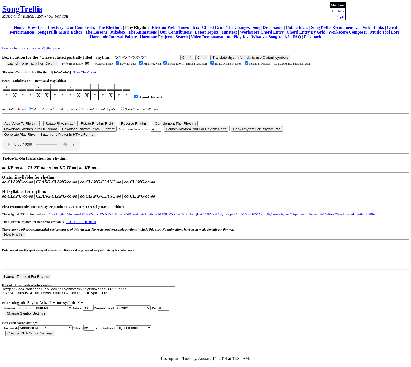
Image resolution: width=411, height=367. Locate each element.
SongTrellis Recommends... (335, 27)
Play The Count (84, 72)
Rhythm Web (163, 27)
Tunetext (229, 32)
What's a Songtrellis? (270, 37)
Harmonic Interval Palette (113, 37)
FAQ (297, 37)
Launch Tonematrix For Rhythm (32, 63)
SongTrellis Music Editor (59, 32)
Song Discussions (268, 27)
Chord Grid (212, 27)
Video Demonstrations (211, 37)
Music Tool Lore (384, 32)
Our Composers (80, 27)
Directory (54, 27)
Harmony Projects (156, 37)
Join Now (338, 11)
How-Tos (35, 27)
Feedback (312, 37)
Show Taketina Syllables (141, 109)
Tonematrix (188, 27)
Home (19, 27)
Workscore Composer (347, 32)
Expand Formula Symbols (101, 109)
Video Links (373, 27)
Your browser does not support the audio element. (41, 144)
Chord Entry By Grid (305, 32)
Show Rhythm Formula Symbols (55, 109)
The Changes (238, 27)
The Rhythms (110, 27)
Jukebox (117, 32)
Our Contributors (176, 32)
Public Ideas (297, 27)
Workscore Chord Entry (262, 32)
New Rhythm (14, 234)
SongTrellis (22, 9)
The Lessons (96, 32)
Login (341, 17)
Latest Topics (206, 32)
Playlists (241, 37)
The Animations (142, 32)
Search (182, 37)
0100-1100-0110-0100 (81, 222)
